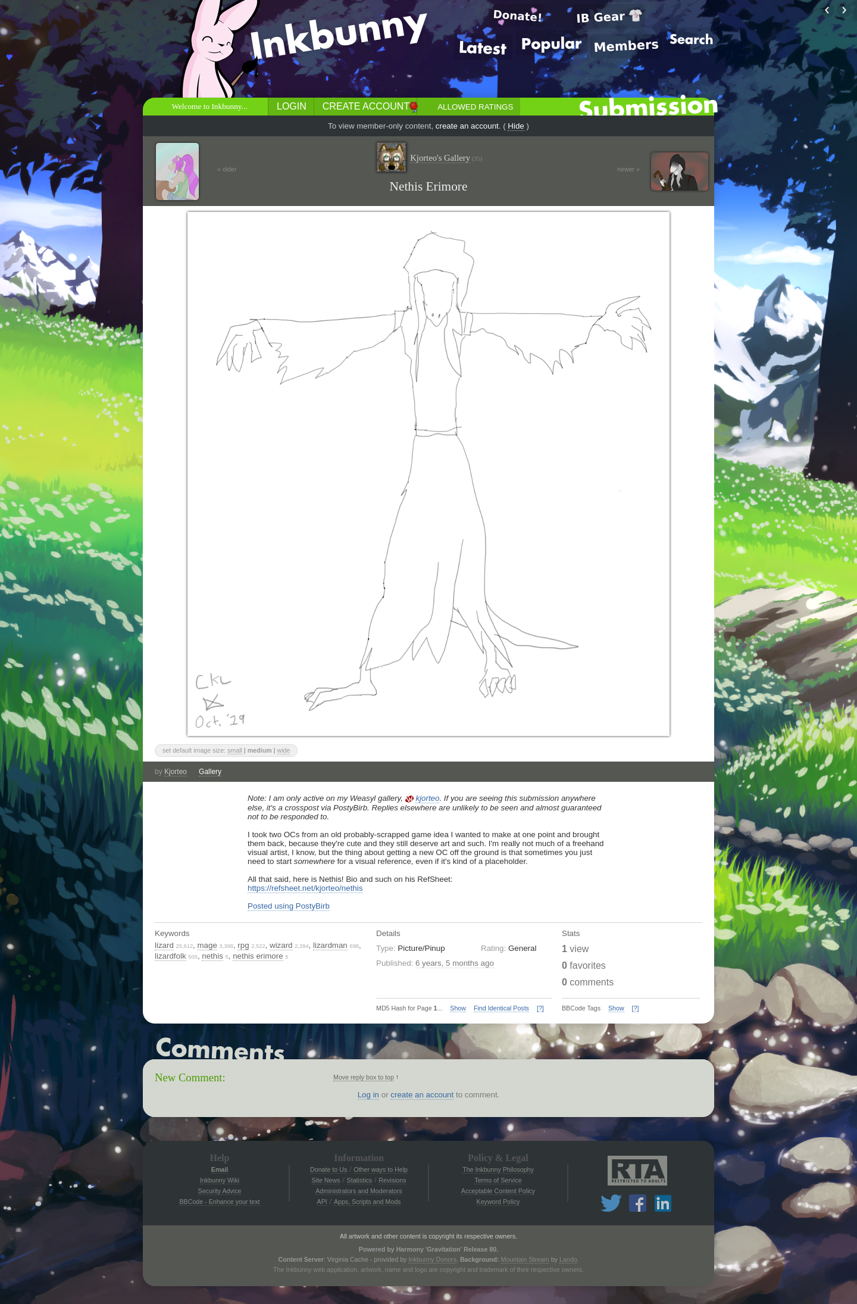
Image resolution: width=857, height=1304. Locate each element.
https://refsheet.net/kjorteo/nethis (305, 888)
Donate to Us (328, 1169)
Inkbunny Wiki (219, 1180)
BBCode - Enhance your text (219, 1201)
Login (291, 106)
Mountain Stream (525, 1259)
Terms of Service (497, 1180)
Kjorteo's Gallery (446, 158)
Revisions (392, 1180)
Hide (516, 125)
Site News (325, 1180)
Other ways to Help (381, 1169)
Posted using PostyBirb (289, 905)
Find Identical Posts (501, 1008)
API (322, 1201)
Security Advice (220, 1190)
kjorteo (427, 798)
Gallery (210, 772)
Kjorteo (175, 772)
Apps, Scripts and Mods (367, 1201)
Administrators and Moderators (358, 1190)
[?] (540, 1008)
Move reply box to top (363, 1077)
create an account (467, 125)
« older (227, 169)
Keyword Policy (498, 1201)
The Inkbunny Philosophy (498, 1169)
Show (458, 1008)
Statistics (360, 1180)
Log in (368, 1094)
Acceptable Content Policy (498, 1190)
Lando (568, 1259)
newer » (628, 169)
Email (219, 1169)
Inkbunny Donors (432, 1259)
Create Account (366, 106)
